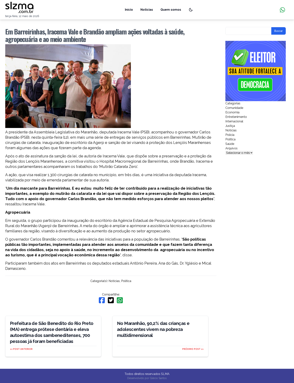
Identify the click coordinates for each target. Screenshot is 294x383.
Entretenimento (236, 117)
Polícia (229, 135)
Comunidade (234, 108)
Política (126, 281)
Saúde (229, 144)
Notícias (146, 9)
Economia (232, 112)
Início (129, 9)
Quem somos (170, 9)
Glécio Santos (158, 378)
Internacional (234, 121)
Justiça (230, 126)
